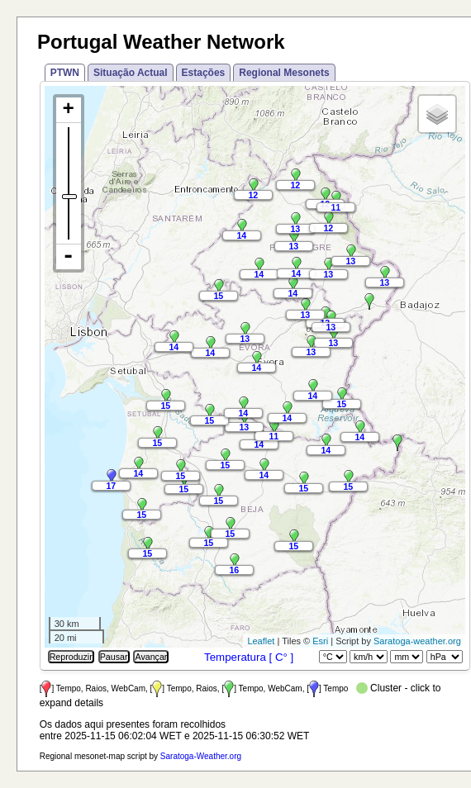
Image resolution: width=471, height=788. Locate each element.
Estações (204, 72)
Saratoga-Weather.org (200, 756)
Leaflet (260, 641)
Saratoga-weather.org (417, 641)
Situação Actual (130, 72)
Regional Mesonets (284, 72)
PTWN (64, 72)
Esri (320, 641)
